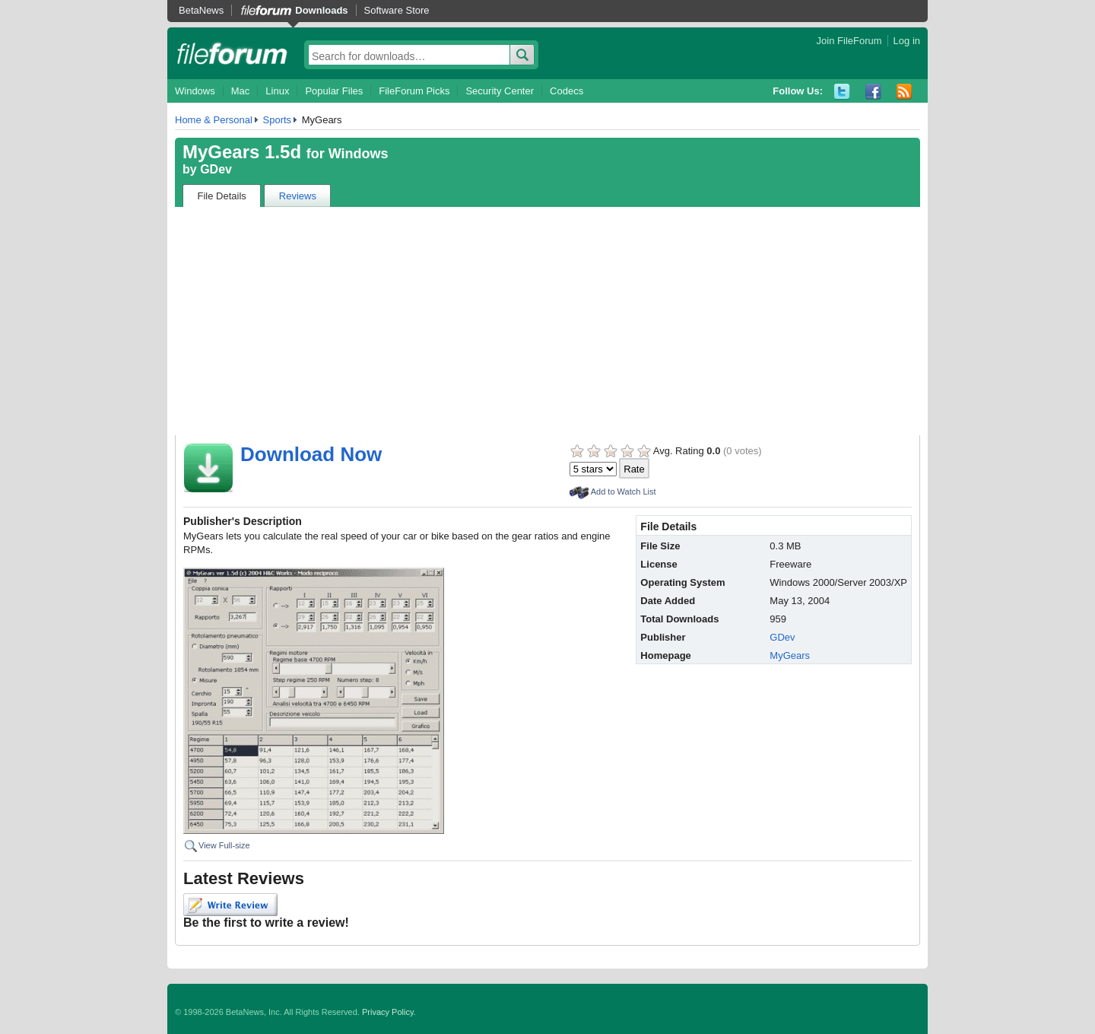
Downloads (321, 10)
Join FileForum (849, 40)
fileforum (232, 53)
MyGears (790, 655)
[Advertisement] (547, 321)
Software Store (397, 10)
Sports (277, 120)
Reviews (297, 196)
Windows (195, 91)
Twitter (842, 92)
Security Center (499, 91)
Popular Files (334, 91)
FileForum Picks (414, 91)
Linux (277, 91)
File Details (222, 196)
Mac (240, 91)
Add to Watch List (623, 491)
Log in (906, 40)
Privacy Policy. (389, 1012)
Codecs (566, 91)
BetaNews (201, 10)
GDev (216, 169)
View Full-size (224, 845)
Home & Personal (213, 120)
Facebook (873, 92)
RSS (904, 92)
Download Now (311, 454)
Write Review (230, 904)
